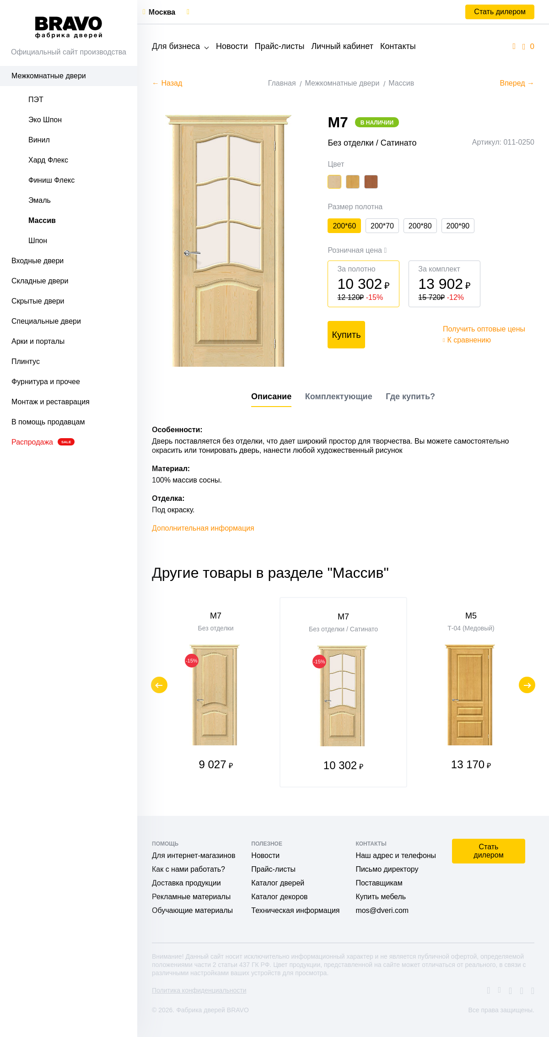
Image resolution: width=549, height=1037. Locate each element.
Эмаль (39, 200)
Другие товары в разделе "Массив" (270, 576)
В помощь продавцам (48, 422)
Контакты (398, 46)
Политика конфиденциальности (199, 990)
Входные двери (37, 261)
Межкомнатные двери (48, 76)
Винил (39, 140)
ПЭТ (35, 99)
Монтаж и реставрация (50, 402)
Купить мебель (380, 897)
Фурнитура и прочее (45, 381)
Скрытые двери (38, 301)
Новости (232, 46)
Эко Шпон (45, 120)
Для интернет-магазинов (193, 855)
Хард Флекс (48, 160)
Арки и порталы (38, 341)
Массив (42, 220)
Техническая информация (295, 910)
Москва (162, 12)
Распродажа (43, 442)
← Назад (167, 83)
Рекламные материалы (191, 897)
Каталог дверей (277, 883)
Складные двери (39, 281)
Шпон (37, 240)
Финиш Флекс (51, 180)
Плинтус (25, 361)
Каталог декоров (279, 897)
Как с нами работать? (188, 869)
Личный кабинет (342, 46)
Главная (282, 83)
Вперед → (517, 83)
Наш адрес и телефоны (395, 855)
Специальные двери (46, 321)
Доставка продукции (186, 883)
